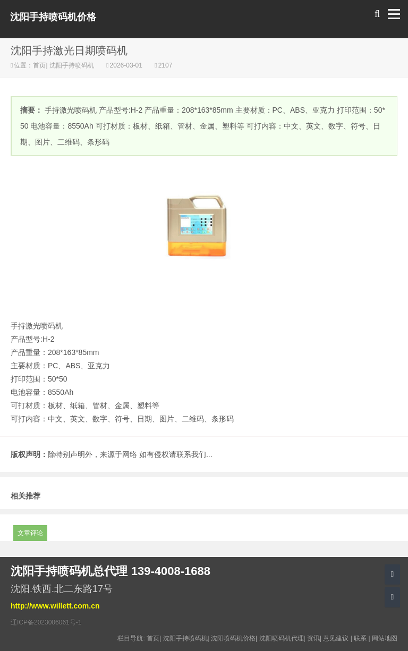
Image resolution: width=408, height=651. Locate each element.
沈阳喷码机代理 (281, 638)
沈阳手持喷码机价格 (53, 17)
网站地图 (384, 638)
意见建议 (335, 638)
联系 (360, 638)
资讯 (313, 638)
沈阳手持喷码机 (72, 65)
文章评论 (30, 533)
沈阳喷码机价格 (233, 638)
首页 (39, 65)
